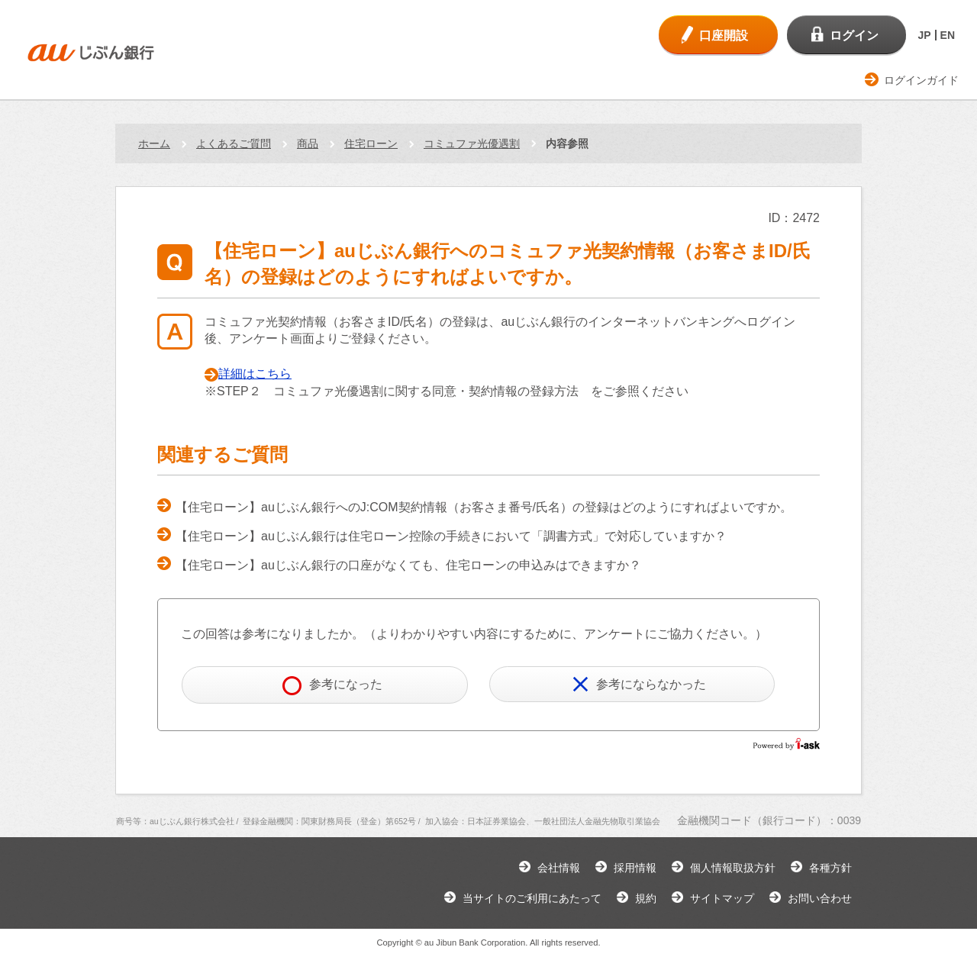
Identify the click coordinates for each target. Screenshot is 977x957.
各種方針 (830, 868)
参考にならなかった (639, 684)
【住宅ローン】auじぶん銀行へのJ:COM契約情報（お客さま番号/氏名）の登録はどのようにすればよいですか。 (484, 507)
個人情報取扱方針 (732, 868)
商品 (307, 143)
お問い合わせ (820, 898)
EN (947, 35)
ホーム (154, 143)
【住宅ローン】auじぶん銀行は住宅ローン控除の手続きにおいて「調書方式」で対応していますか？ (451, 536)
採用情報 (635, 868)
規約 (645, 898)
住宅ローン (371, 143)
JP (923, 35)
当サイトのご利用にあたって (532, 898)
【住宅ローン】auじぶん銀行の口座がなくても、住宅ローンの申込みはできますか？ (408, 565)
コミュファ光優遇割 (472, 143)
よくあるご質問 (233, 143)
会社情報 (558, 868)
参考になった (332, 685)
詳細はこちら (255, 373)
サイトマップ (722, 898)
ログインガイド (921, 80)
